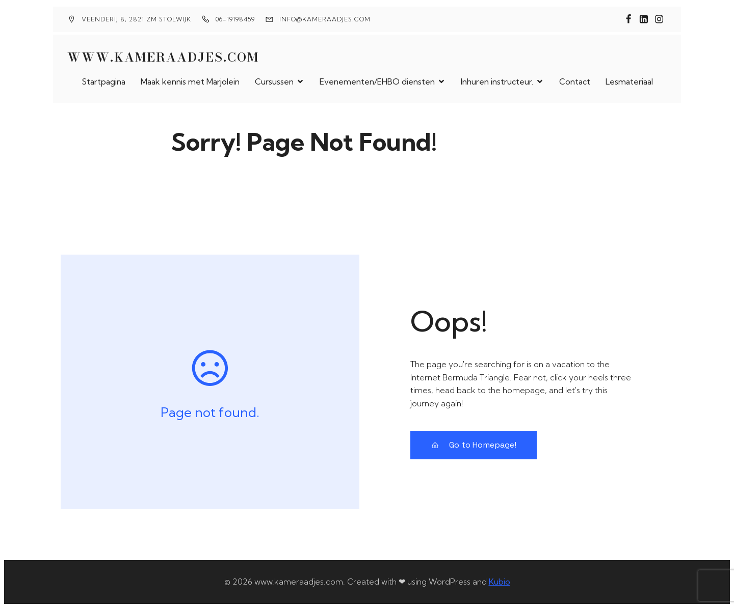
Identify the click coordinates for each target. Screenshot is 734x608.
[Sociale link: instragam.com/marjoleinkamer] (659, 19)
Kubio (499, 581)
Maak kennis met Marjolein (190, 81)
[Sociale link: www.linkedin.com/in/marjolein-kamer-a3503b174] (643, 19)
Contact (574, 81)
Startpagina (103, 81)
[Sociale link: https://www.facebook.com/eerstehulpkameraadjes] (628, 19)
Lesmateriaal (629, 81)
